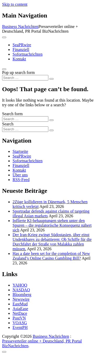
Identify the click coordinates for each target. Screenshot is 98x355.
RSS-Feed (21, 179)
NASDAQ (21, 290)
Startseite (20, 151)
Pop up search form (18, 72)
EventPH (20, 327)
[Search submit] (51, 79)
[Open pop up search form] (4, 69)
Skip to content (14, 4)
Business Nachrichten (20, 26)
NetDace (20, 313)
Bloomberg (22, 294)
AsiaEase (20, 308)
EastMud (20, 304)
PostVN (19, 318)
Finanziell (21, 49)
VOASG (20, 323)
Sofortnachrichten (28, 54)
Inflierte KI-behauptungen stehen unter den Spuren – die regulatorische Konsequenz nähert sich (52, 225)
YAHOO (20, 285)
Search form (12, 114)
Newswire (21, 299)
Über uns (20, 175)
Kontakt (19, 59)
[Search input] (25, 77)
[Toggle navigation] (4, 37)
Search (8, 124)
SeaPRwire (22, 45)
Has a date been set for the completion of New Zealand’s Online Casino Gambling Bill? (51, 255)
